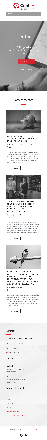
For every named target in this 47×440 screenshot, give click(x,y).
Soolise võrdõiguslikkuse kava (15, 416)
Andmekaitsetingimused (14, 411)
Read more (14, 168)
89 (36, 430)
